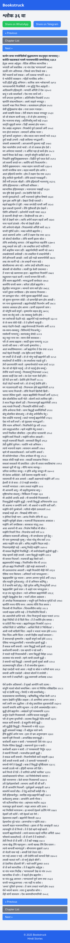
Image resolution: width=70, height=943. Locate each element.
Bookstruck (13, 5)
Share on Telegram (47, 24)
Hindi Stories (35, 938)
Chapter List (12, 40)
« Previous (11, 33)
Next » (8, 48)
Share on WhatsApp (16, 24)
